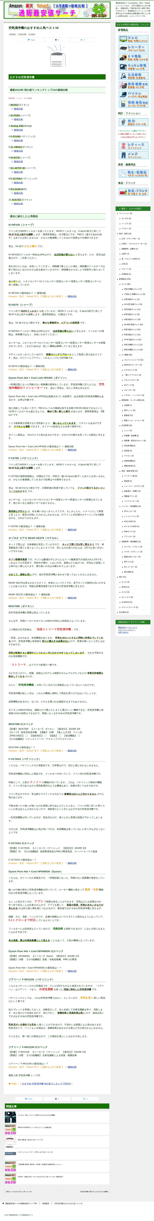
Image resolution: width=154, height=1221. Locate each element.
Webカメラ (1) (129, 531)
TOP (21, 1203)
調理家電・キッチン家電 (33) (133, 400)
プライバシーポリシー (126, 630)
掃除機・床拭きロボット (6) (135, 441)
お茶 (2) (125, 264)
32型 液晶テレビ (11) (132, 309)
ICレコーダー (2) (130, 567)
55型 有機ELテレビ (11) (133, 345)
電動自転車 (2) (129, 466)
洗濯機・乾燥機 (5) (131, 436)
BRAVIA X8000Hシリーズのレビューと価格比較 (34, 1127)
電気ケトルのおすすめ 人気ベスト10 (19, 1192)
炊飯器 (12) (128, 415)
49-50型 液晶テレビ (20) (133, 324)
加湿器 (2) (128, 451)
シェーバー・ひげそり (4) (134, 486)
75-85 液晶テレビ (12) (132, 340)
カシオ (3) (125, 582)
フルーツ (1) (126, 269)
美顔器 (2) (128, 481)
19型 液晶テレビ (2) (131, 299)
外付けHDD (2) (130, 521)
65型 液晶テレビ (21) (132, 335)
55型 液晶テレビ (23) (132, 329)
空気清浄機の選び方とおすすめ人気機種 (94, 1192)
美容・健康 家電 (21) (130, 471)
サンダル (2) (126, 218)
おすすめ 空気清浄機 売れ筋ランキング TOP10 (46, 1083)
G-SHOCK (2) (127, 602)
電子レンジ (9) (129, 410)
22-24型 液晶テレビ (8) (133, 304)
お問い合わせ (123, 632)
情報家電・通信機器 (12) (131, 542)
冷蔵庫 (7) (128, 405)
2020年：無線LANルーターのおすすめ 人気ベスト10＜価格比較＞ (41, 1177)
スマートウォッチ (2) (130, 607)
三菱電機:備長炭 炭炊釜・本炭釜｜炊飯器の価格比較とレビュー (40, 1164)
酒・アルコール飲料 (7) (131, 259)
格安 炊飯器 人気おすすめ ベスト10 (30, 1140)
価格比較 (18, 109)
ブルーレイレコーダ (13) (133, 360)
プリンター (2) (129, 536)
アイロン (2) (129, 456)
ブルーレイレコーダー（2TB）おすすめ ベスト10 (35, 1152)
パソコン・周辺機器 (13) (131, 506)
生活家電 (32, 34)
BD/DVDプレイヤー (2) (133, 365)
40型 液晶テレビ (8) (131, 314)
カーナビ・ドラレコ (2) (133, 547)
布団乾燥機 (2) (129, 461)
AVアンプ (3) (129, 385)
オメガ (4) (125, 592)
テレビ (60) (126, 284)
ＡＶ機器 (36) (127, 355)
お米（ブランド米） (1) (131, 239)
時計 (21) (122, 577)
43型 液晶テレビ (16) (132, 319)
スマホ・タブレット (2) (133, 552)
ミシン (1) (128, 430)
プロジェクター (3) (131, 380)
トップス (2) (126, 223)
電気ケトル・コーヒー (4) (134, 420)
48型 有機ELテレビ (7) (133, 289)
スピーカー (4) (129, 390)
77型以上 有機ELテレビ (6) (134, 294)
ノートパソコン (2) (131, 516)
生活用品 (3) (124, 612)
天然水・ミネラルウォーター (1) (134, 244)
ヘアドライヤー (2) (131, 501)
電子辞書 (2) (129, 572)
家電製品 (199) (125, 279)
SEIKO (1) (125, 587)
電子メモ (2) (129, 562)
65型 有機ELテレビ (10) (133, 350)
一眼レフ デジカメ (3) (132, 375)
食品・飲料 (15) (125, 234)
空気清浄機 (22, 34)
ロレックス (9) (127, 597)
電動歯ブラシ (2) (130, 496)
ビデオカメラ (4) (130, 370)
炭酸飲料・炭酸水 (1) (130, 249)
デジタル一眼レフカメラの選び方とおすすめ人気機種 (36, 1115)
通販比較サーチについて (127, 627)
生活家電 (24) (127, 425)
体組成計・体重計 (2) (132, 491)
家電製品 (13, 34)
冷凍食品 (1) (126, 274)
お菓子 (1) (125, 254)
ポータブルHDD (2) (131, 526)
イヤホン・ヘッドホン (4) (134, 395)
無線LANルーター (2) (132, 557)
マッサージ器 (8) (130, 476)
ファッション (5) (125, 213)
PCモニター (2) (130, 511)
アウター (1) (126, 228)
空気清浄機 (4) (129, 446)
